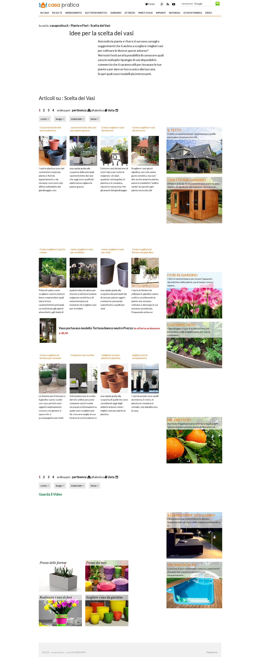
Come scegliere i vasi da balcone (112, 129)
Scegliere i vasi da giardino (104, 597)
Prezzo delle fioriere (53, 563)
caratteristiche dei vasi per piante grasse (83, 129)
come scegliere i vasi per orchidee (81, 251)
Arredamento (73, 12)
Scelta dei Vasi (100, 25)
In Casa (44, 12)
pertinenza (79, 110)
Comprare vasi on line (82, 355)
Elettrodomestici (96, 12)
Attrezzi (130, 12)
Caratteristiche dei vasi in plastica (50, 129)
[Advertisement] (77, 21)
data (111, 110)
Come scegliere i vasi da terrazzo (143, 129)
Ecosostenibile (193, 12)
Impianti (161, 12)
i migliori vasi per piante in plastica (110, 356)
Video (208, 12)
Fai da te (57, 12)
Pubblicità (211, 652)
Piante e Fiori (79, 25)
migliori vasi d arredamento (139, 356)
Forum (150, 4)
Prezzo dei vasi (96, 563)
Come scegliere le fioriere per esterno (50, 356)
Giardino (115, 12)
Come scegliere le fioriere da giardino (142, 251)
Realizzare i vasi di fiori (56, 597)
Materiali (174, 12)
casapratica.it (59, 25)
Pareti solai (145, 12)
